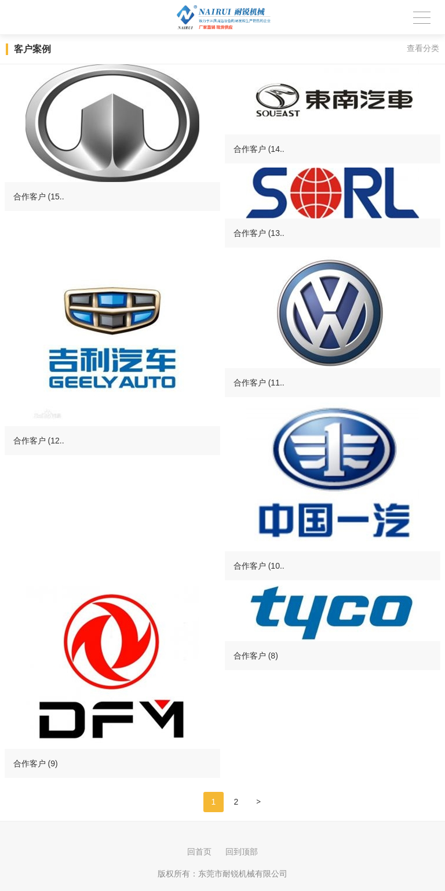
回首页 (199, 851)
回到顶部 (241, 851)
